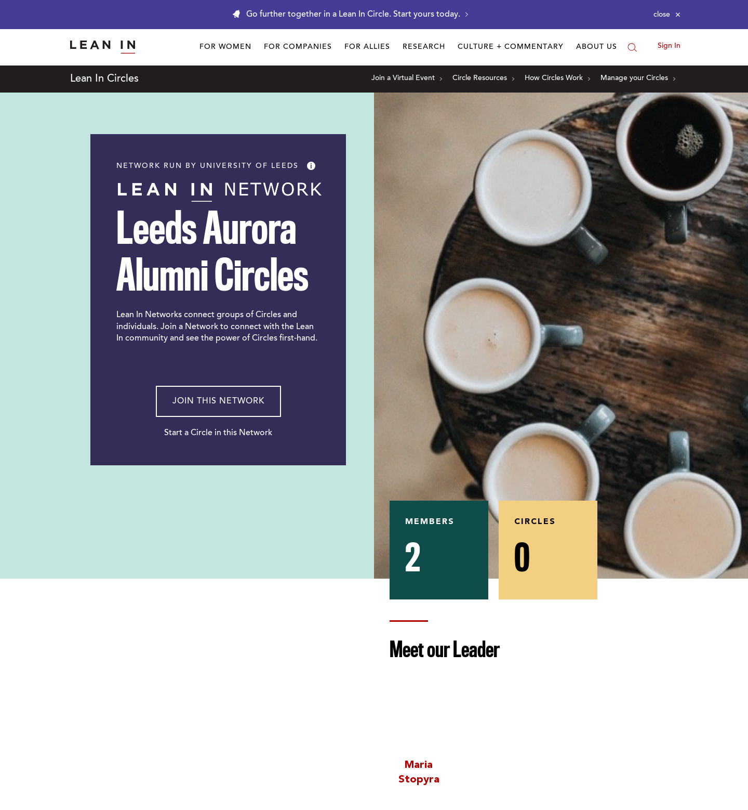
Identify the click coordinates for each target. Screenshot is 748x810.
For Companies (298, 47)
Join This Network (218, 401)
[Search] (632, 47)
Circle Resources (483, 78)
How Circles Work (557, 78)
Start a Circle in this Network (218, 433)
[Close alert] (667, 14)
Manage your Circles (637, 78)
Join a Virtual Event (406, 78)
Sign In (669, 46)
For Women (225, 47)
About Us (596, 47)
